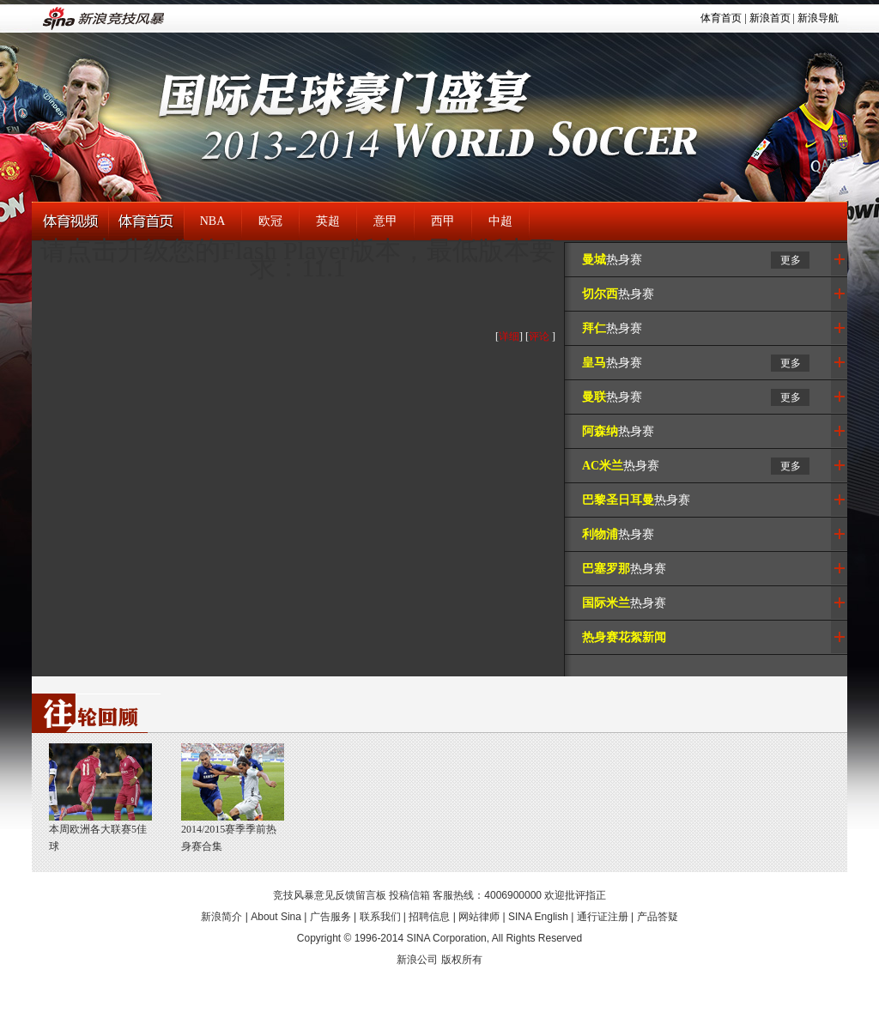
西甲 (443, 221)
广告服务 (330, 917)
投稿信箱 (409, 895)
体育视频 (70, 222)
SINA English (538, 917)
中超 (500, 221)
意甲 (385, 221)
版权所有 (461, 960)
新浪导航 (818, 18)
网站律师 (479, 917)
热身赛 (612, 259)
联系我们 (380, 917)
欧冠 (270, 221)
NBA (213, 221)
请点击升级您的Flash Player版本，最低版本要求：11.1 (297, 259)
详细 (509, 336)
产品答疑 (657, 917)
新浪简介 (221, 917)
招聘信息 (429, 917)
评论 (539, 336)
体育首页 (721, 18)
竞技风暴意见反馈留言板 (329, 895)
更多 (790, 260)
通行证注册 (602, 917)
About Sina (276, 917)
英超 (328, 221)
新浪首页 (770, 18)
